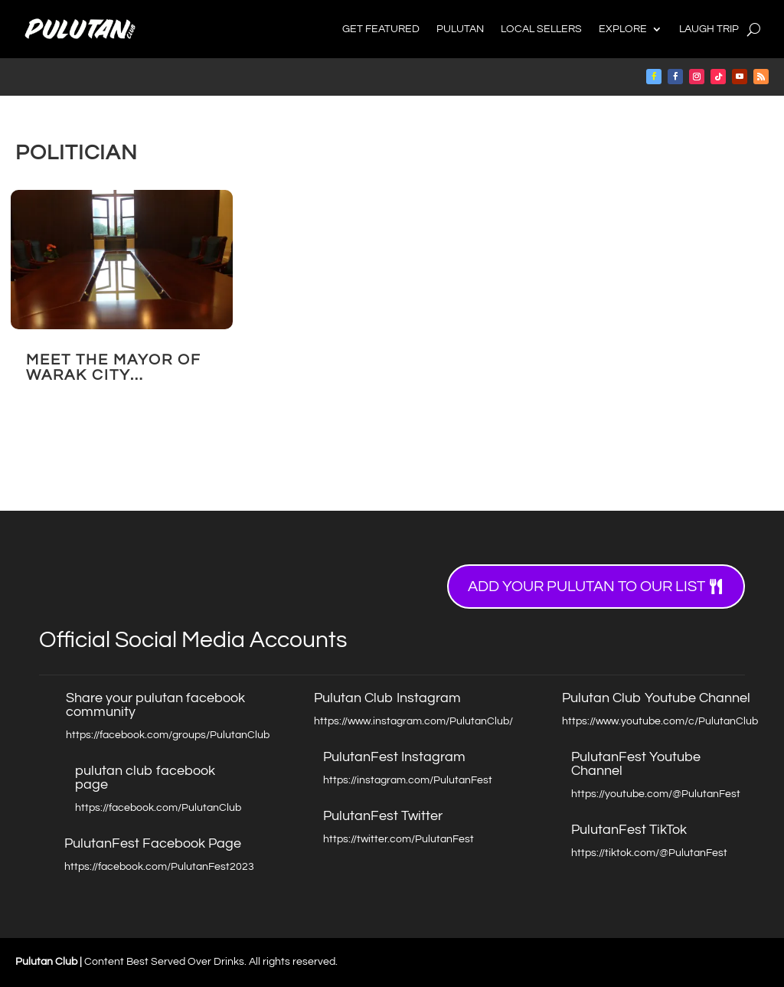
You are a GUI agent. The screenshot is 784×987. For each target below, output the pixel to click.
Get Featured (381, 29)
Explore (623, 29)
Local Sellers (541, 29)
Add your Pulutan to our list (586, 586)
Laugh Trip (709, 29)
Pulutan (460, 29)
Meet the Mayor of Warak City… (113, 367)
